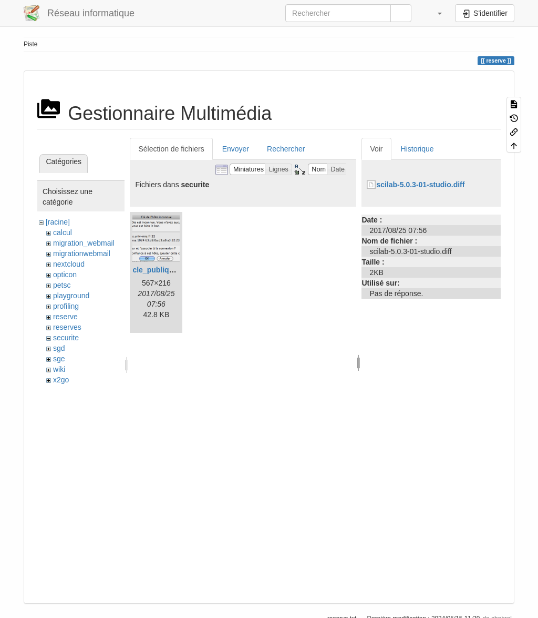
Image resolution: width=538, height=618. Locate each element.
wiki (59, 369)
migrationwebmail (81, 253)
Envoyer (235, 149)
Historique (417, 149)
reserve (65, 316)
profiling (66, 306)
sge (59, 358)
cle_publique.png (162, 270)
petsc (61, 285)
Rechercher (286, 149)
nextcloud (69, 264)
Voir (376, 149)
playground (71, 295)
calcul (62, 232)
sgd (59, 348)
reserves (67, 327)
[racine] (58, 222)
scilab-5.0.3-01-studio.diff (420, 184)
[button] (434, 13)
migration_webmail (84, 243)
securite (66, 337)
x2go (61, 380)
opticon (65, 274)
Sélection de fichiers (171, 149)
